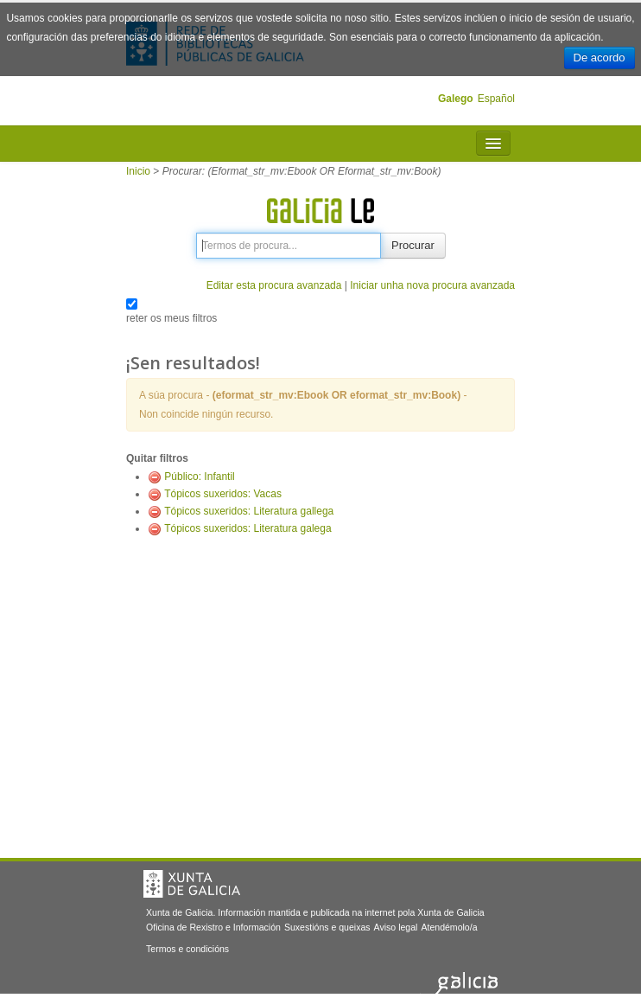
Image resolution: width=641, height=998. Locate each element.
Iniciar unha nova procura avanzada (432, 285)
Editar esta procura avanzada (274, 285)
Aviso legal (396, 927)
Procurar (413, 245)
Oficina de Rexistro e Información (213, 927)
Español (496, 99)
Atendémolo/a (449, 927)
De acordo (599, 57)
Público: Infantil (199, 476)
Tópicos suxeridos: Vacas (223, 494)
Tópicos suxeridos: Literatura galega (247, 528)
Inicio (138, 171)
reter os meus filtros (171, 318)
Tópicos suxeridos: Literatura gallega (248, 511)
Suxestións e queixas (327, 927)
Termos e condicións (187, 949)
